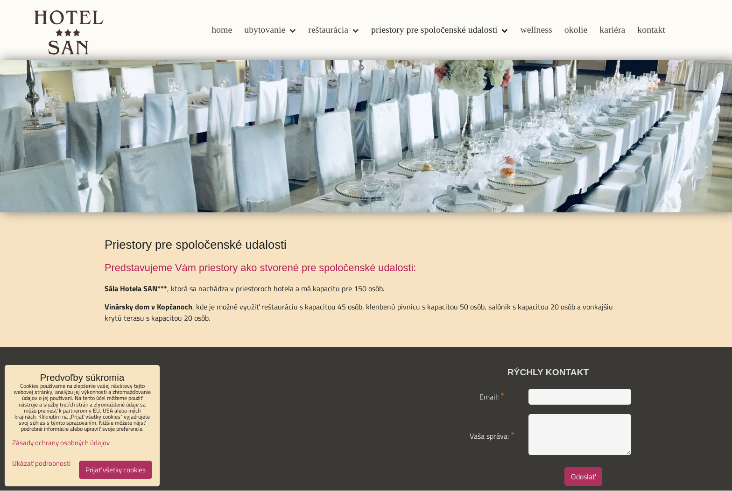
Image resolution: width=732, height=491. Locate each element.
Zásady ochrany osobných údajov (61, 442)
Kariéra (612, 29)
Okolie (576, 29)
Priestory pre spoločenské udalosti (439, 29)
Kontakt (651, 29)
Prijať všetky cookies (115, 469)
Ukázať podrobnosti (41, 464)
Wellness (536, 29)
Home (221, 29)
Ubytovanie (270, 29)
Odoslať (583, 476)
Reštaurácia (333, 29)
